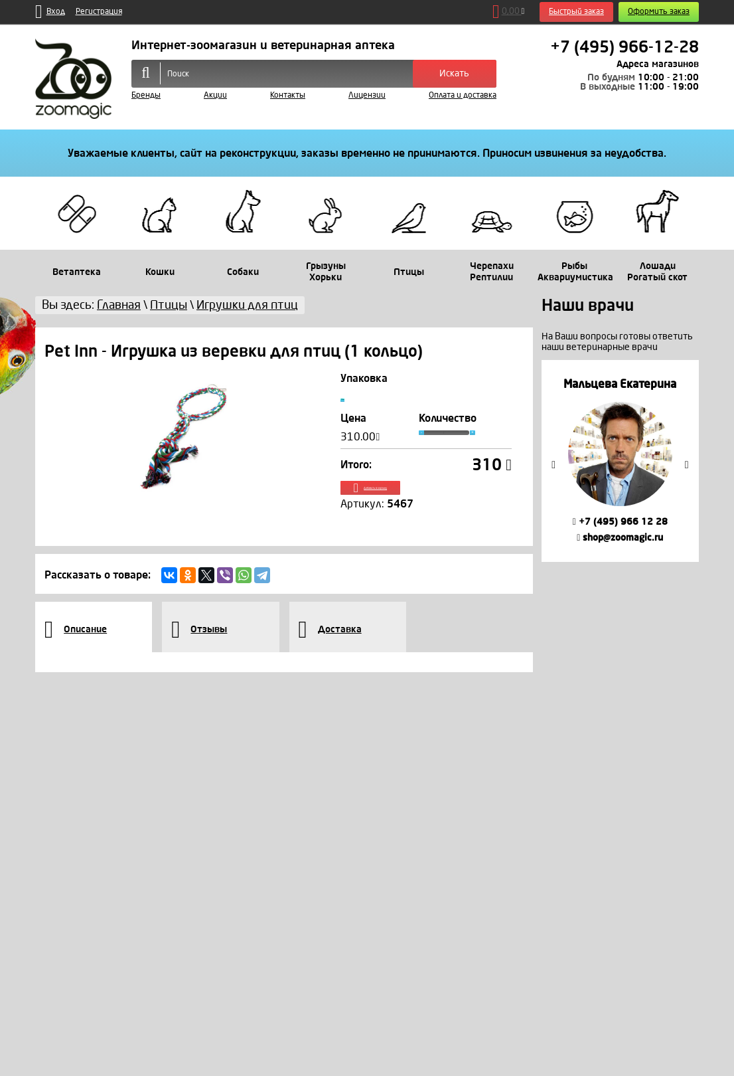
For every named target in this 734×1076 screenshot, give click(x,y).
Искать (454, 73)
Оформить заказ (659, 11)
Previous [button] (553, 465)
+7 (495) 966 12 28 (620, 522)
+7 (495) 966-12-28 (624, 47)
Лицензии (367, 95)
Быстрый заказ (576, 11)
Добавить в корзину (426, 503)
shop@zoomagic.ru (620, 538)
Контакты (287, 95)
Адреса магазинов (658, 64)
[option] (620, 460)
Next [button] (687, 465)
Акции (215, 95)
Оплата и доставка (462, 95)
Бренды (146, 95)
